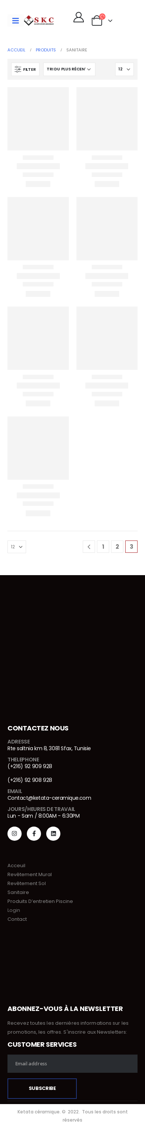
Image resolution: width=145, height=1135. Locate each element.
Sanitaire (18, 892)
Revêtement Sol (26, 883)
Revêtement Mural (29, 874)
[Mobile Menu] (15, 20)
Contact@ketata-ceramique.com (49, 798)
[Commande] (69, 69)
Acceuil (16, 865)
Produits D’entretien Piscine (40, 901)
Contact (17, 919)
